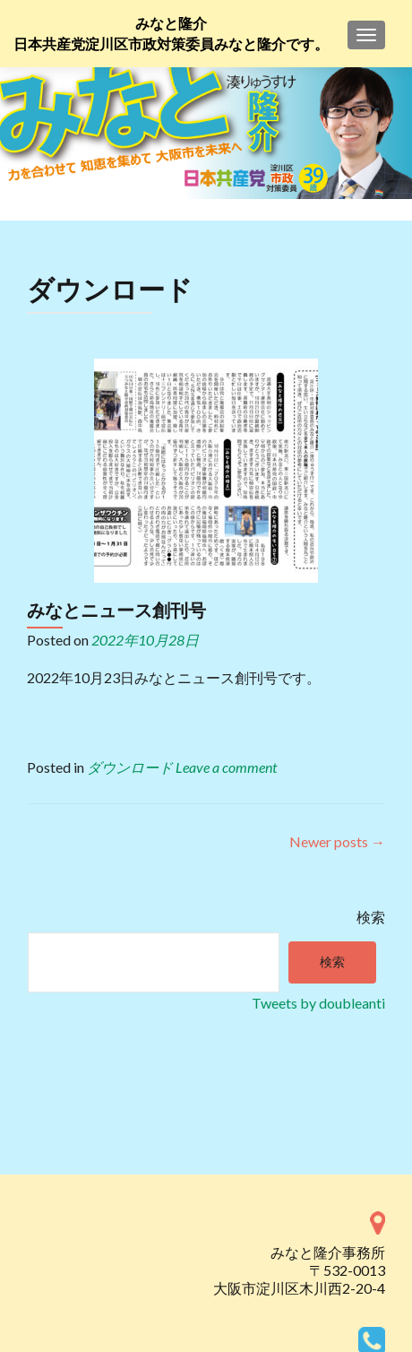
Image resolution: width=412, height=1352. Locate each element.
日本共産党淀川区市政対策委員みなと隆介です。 (171, 44)
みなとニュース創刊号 (116, 610)
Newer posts (337, 841)
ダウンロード (130, 767)
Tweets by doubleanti (318, 1002)
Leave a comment (226, 767)
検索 (370, 916)
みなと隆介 (171, 23)
